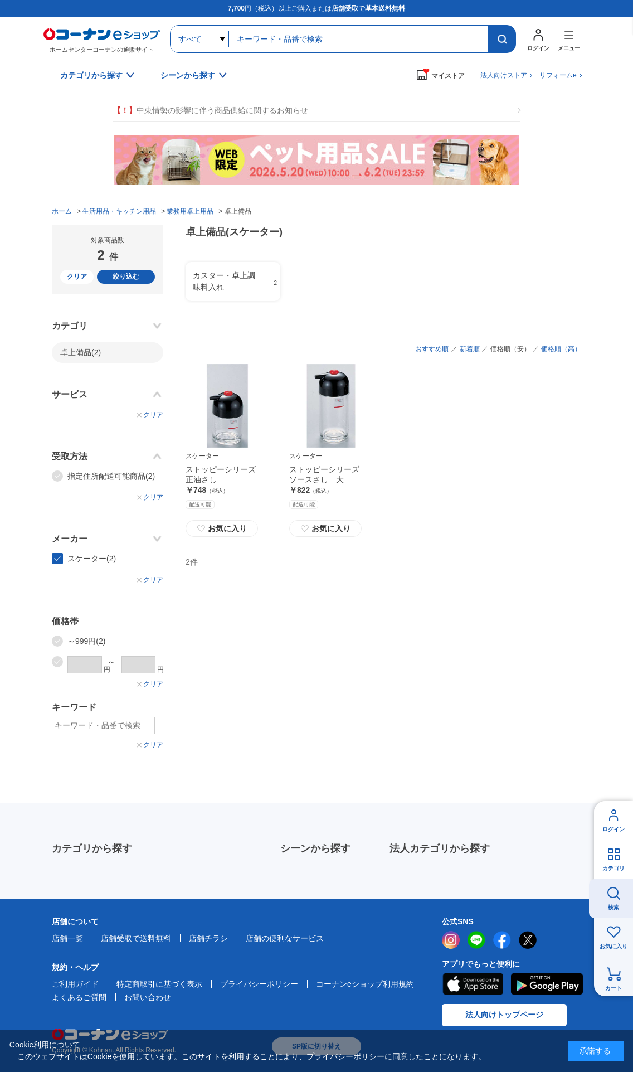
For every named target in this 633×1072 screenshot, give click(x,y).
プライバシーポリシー (259, 984)
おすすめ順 (432, 349)
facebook (502, 940)
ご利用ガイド (75, 984)
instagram (451, 940)
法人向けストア (503, 75)
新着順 (470, 349)
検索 (613, 907)
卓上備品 (80, 352)
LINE (476, 940)
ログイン (613, 829)
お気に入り (222, 528)
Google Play (547, 984)
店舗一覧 (67, 938)
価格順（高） (561, 349)
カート (613, 988)
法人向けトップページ (504, 1014)
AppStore (472, 984)
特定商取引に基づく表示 (159, 984)
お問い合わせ (147, 997)
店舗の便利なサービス (285, 938)
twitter (528, 940)
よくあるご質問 (79, 997)
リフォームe (558, 75)
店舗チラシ (208, 938)
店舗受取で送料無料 (136, 938)
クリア (77, 276)
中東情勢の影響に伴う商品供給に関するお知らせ (210, 111)
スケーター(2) (91, 558)
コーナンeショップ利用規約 (365, 984)
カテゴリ (613, 868)
